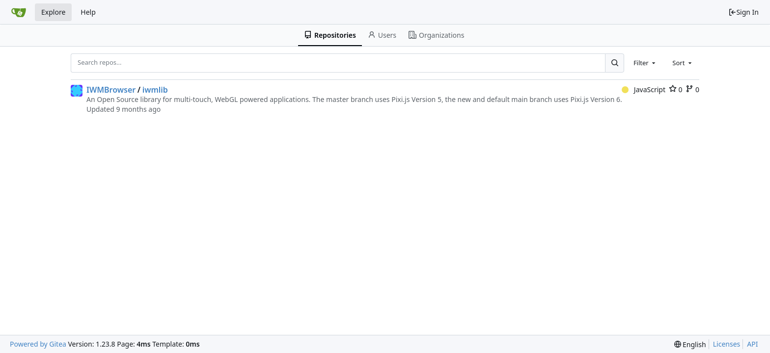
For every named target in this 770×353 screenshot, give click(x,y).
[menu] (690, 344)
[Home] (18, 12)
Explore (53, 12)
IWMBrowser (111, 90)
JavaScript (643, 89)
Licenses (727, 344)
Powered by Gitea (38, 344)
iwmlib (155, 90)
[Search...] (614, 62)
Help (88, 12)
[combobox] (645, 62)
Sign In (743, 12)
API (752, 344)
